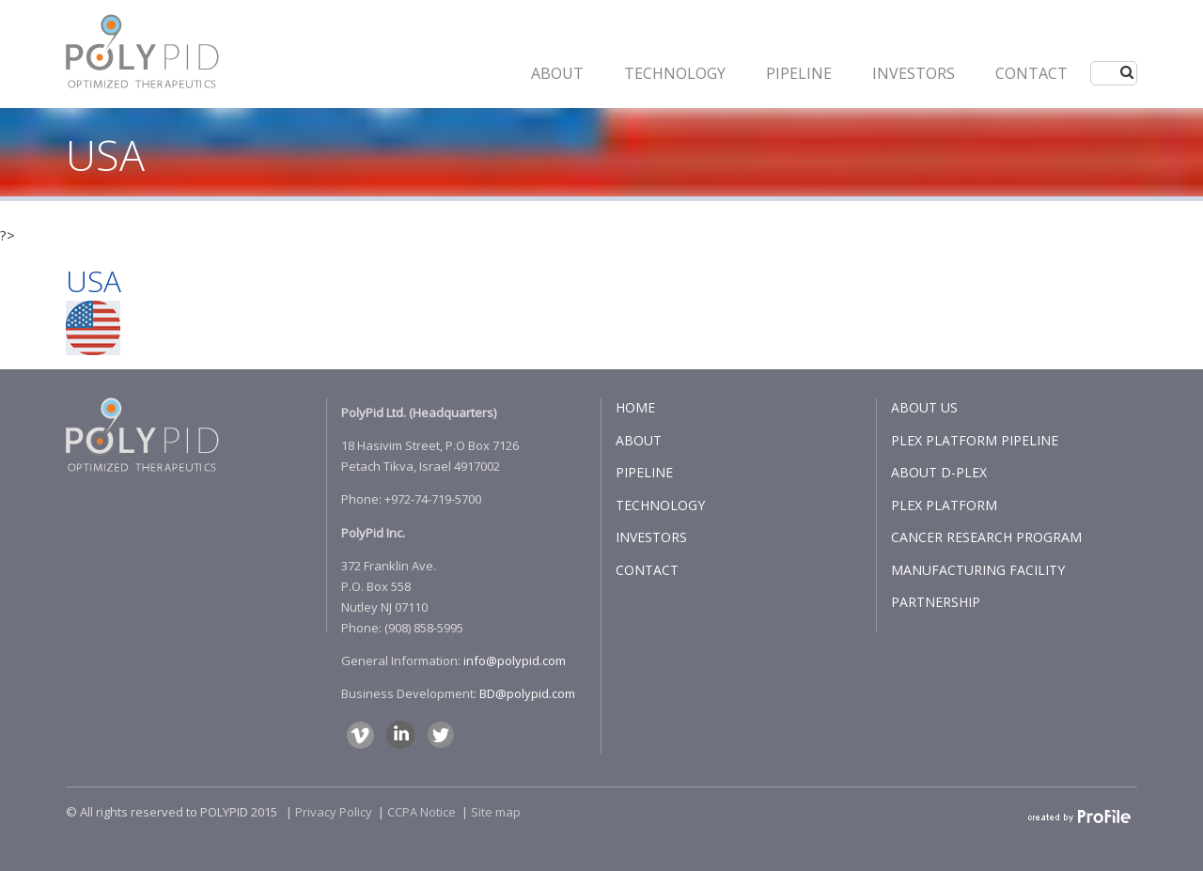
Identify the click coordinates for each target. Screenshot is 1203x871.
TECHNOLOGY (660, 505)
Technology (675, 73)
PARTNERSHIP (935, 602)
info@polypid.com (514, 660)
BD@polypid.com (527, 693)
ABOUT (557, 73)
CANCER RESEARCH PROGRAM (986, 537)
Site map (496, 811)
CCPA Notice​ (421, 811)
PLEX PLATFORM (944, 505)
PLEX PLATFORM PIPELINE (974, 440)
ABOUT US (924, 407)
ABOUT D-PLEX (939, 472)
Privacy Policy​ (333, 811)
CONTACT (1031, 73)
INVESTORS (913, 73)
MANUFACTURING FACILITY (978, 570)
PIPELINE (799, 73)
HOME (635, 407)
